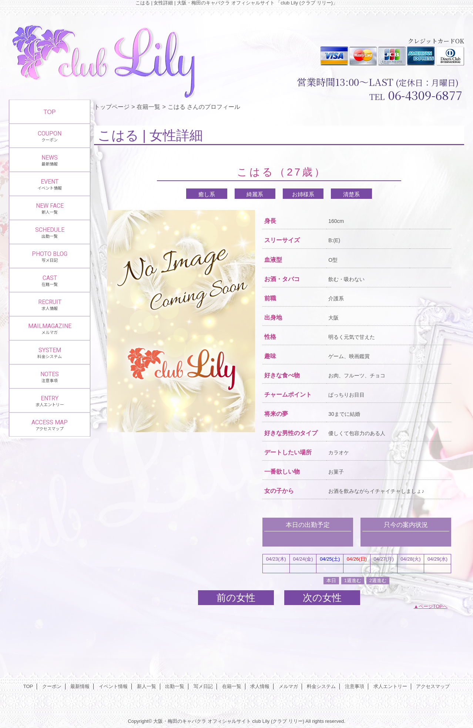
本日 (331, 580)
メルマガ (288, 686)
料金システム (321, 686)
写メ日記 (203, 686)
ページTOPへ (433, 606)
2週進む (377, 580)
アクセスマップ (433, 686)
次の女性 (322, 597)
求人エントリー (390, 686)
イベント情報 (113, 686)
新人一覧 (146, 686)
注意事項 (354, 686)
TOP (50, 111)
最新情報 (80, 686)
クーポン (51, 686)
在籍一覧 (148, 106)
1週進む (352, 580)
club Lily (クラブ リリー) (278, 721)
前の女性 (236, 597)
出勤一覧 (174, 686)
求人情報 (259, 686)
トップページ (112, 106)
